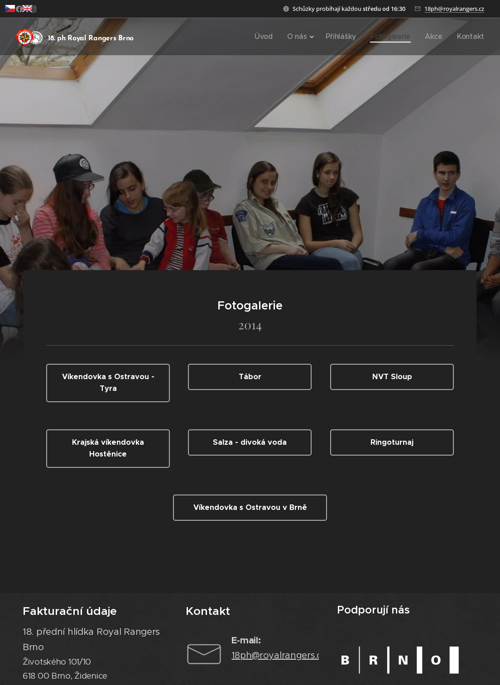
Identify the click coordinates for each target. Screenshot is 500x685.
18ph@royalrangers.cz (454, 9)
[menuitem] (285, 36)
